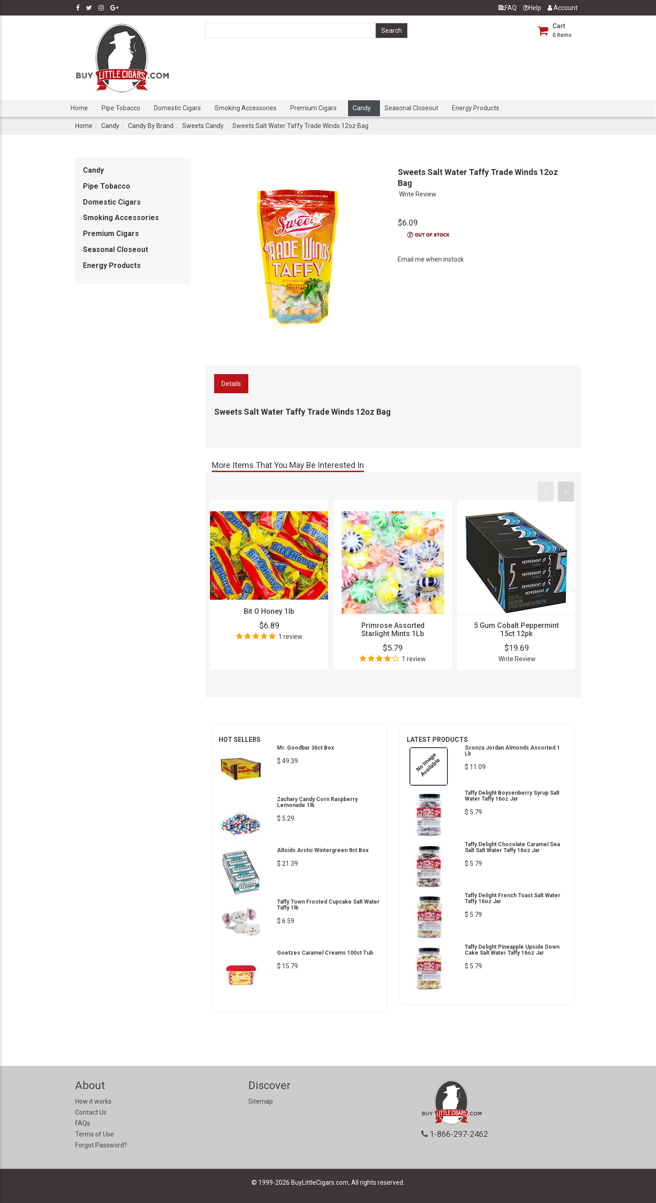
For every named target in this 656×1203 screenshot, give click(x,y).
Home (79, 108)
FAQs (82, 1123)
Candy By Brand (151, 125)
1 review (290, 636)
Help (532, 7)
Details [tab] (231, 383)
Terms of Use (94, 1134)
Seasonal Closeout (411, 108)
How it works (93, 1101)
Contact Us (91, 1112)
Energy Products (475, 108)
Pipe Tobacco (121, 108)
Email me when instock (431, 259)
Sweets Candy (203, 125)
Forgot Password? (101, 1145)
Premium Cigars (313, 108)
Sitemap (260, 1101)
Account (563, 7)
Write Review (417, 194)
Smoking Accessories (246, 108)
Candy (362, 108)
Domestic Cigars (177, 108)
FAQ (507, 7)
